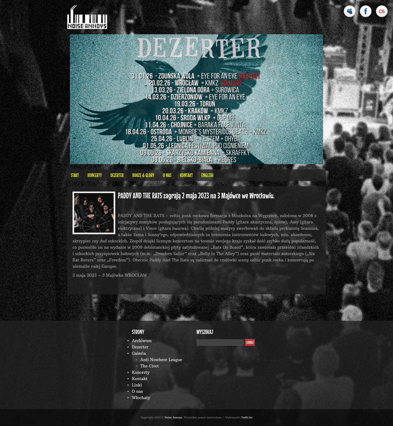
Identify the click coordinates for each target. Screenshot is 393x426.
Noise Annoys (173, 417)
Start (75, 175)
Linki (137, 384)
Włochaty (141, 397)
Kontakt (186, 175)
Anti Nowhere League (161, 359)
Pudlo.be (246, 417)
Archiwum (142, 340)
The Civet (149, 365)
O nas (167, 175)
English (207, 175)
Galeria (139, 353)
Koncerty (95, 175)
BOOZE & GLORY (143, 175)
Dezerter (117, 175)
